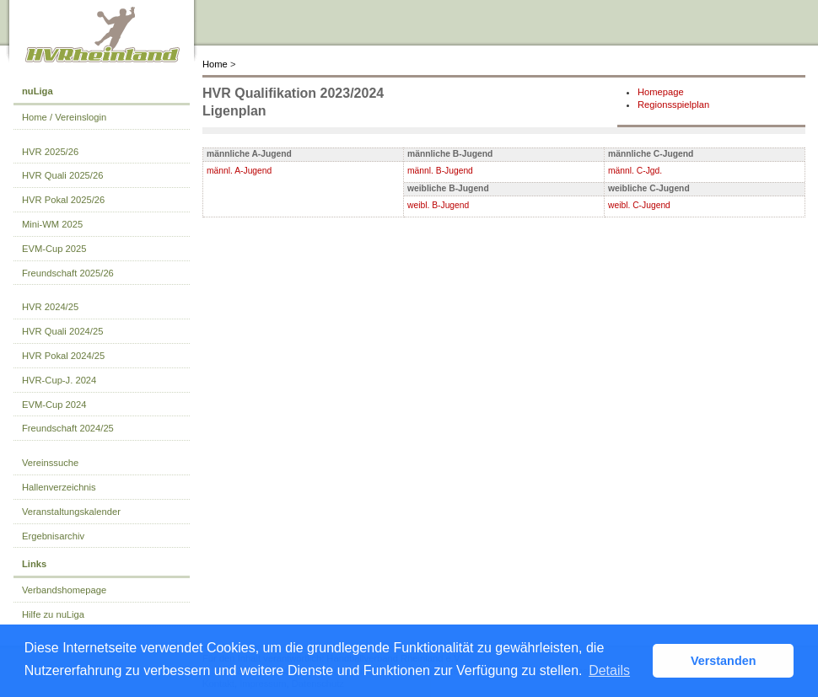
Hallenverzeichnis (59, 487)
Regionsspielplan (673, 104)
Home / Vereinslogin (64, 117)
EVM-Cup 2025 (54, 249)
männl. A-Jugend (239, 170)
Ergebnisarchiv (53, 536)
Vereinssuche (50, 463)
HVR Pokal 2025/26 (63, 200)
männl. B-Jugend (440, 170)
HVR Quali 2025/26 (62, 175)
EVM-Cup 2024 (54, 404)
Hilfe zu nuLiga (53, 614)
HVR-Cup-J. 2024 (59, 380)
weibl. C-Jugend (639, 205)
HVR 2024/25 (50, 307)
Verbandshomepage (64, 590)
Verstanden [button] (723, 661)
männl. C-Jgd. (635, 170)
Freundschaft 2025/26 (68, 273)
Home (215, 64)
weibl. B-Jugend (438, 205)
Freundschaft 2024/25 (68, 428)
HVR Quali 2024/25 (62, 331)
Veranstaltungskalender (71, 512)
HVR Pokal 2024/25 (63, 356)
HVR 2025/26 (50, 152)
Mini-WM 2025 (52, 224)
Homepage (661, 92)
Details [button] (609, 670)
